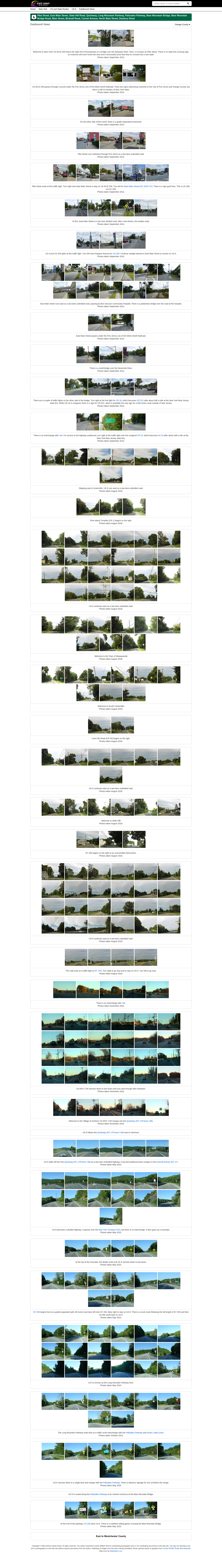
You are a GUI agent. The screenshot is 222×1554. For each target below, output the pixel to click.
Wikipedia (187, 1548)
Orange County (182, 24)
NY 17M (98, 971)
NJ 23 (160, 435)
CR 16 (119, 400)
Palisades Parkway (134, 1433)
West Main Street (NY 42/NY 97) (138, 186)
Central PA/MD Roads (171, 1548)
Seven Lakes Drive (155, 1433)
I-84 (60, 435)
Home (33, 9)
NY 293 (36, 1312)
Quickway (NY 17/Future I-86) (140, 1121)
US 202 (87, 1524)
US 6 (74, 9)
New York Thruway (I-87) (109, 1230)
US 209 (116, 253)
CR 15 (140, 435)
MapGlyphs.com (116, 1551)
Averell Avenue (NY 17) (167, 1162)
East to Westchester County (111, 1536)
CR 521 (140, 400)
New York (43, 9)
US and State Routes (59, 9)
